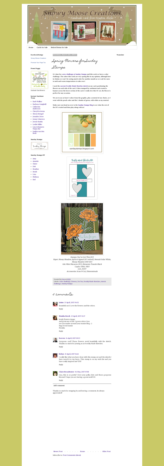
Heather (36, 169)
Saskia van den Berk (38, 132)
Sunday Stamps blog (85, 105)
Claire (35, 164)
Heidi (35, 172)
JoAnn (61, 302)
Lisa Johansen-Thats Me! (39, 128)
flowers (74, 281)
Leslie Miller (37, 124)
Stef (34, 180)
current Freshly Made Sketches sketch (74, 86)
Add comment (59, 386)
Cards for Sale (42, 47)
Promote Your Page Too (38, 62)
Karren (62, 338)
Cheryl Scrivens (39, 111)
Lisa (34, 174)
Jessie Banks (38, 122)
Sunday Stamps (67, 284)
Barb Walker (37, 101)
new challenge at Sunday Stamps (75, 74)
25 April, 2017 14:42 (72, 354)
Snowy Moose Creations (38, 58)
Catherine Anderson (36, 108)
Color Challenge (65, 281)
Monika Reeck (64, 316)
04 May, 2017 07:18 (82, 372)
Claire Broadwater (66, 372)
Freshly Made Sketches (92, 281)
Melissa (36, 177)
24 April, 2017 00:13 (73, 338)
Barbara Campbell (39, 104)
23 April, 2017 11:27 (78, 316)
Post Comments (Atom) (72, 455)
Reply (61, 309)
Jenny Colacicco (39, 119)
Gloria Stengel (38, 114)
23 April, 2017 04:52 (71, 302)
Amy (34, 159)
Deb (34, 166)
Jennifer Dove (38, 116)
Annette (36, 161)
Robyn (61, 354)
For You (80, 281)
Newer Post (58, 451)
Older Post (106, 451)
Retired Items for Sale (59, 47)
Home (31, 47)
